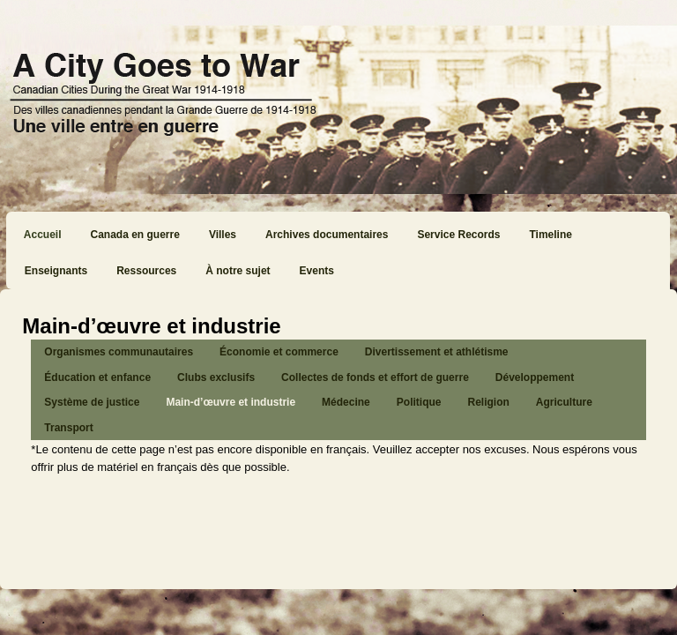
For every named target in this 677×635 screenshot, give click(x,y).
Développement (534, 377)
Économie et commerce (278, 352)
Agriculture (564, 402)
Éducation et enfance (97, 377)
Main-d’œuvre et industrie (230, 402)
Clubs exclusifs (216, 377)
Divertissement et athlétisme (437, 352)
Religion (488, 402)
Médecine (346, 402)
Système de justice (91, 402)
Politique (419, 402)
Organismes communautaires (118, 352)
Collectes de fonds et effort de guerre (375, 377)
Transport (68, 428)
